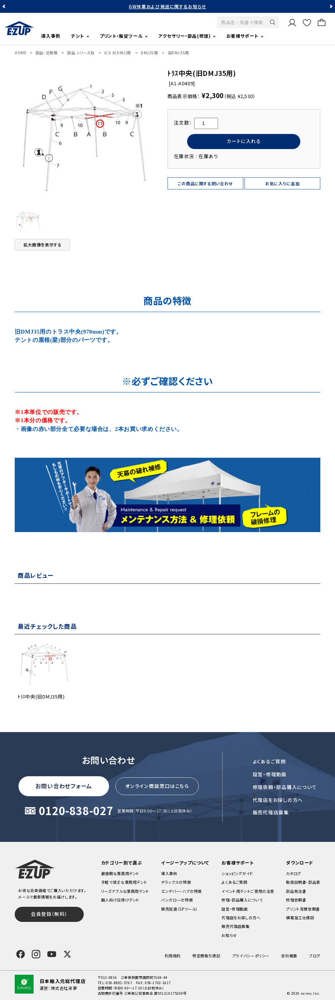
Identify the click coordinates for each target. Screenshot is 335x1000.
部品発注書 (296, 891)
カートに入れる (244, 141)
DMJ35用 (149, 52)
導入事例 (50, 35)
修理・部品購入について (242, 900)
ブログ (314, 955)
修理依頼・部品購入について (285, 787)
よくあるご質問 (269, 761)
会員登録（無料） (49, 913)
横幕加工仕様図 (300, 917)
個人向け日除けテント (120, 900)
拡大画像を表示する (42, 245)
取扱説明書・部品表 (303, 882)
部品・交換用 (46, 52)
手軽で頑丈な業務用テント (124, 882)
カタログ (293, 873)
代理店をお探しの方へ (278, 799)
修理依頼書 (296, 900)
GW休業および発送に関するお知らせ (167, 6)
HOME (21, 52)
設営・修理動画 (270, 774)
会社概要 (289, 955)
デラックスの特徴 (176, 882)
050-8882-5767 (119, 982)
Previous (4, 6)
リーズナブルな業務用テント (125, 891)
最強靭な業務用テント (120, 873)
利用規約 (172, 955)
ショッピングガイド (237, 873)
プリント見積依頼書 (303, 909)
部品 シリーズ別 (80, 52)
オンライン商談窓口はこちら (157, 785)
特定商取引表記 (206, 955)
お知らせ (229, 935)
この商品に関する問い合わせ (205, 183)
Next (331, 6)
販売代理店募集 (271, 812)
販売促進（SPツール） (179, 909)
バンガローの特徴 (177, 900)
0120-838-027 (76, 811)
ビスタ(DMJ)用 (117, 52)
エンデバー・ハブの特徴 (181, 891)
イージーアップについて (185, 862)
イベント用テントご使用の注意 (247, 891)
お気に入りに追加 (282, 183)
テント (77, 35)
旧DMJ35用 (178, 52)
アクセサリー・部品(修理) (184, 35)
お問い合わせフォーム (63, 786)
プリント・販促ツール (121, 35)
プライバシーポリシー (250, 955)
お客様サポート (242, 35)
